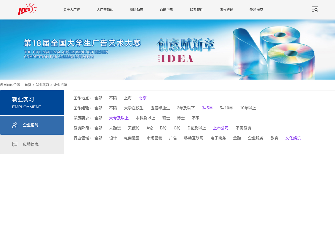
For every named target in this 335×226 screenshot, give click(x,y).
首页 (28, 85)
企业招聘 (60, 85)
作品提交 (256, 10)
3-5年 (207, 108)
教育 (274, 138)
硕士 (166, 118)
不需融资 (243, 128)
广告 (173, 138)
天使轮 (134, 128)
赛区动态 (136, 10)
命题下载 (166, 10)
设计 (113, 138)
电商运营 (132, 138)
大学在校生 (133, 108)
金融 (237, 138)
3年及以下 (186, 108)
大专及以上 (119, 118)
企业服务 (256, 138)
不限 (113, 98)
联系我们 (196, 10)
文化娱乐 (293, 138)
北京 (143, 98)
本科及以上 (145, 118)
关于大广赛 (71, 10)
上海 (128, 98)
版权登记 (226, 10)
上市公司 (221, 128)
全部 (98, 98)
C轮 (177, 128)
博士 (181, 118)
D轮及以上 (197, 128)
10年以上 (248, 108)
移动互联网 (194, 138)
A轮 (150, 128)
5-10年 (226, 108)
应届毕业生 (160, 108)
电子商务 (218, 138)
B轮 (163, 128)
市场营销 (154, 138)
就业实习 (42, 85)
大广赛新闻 (105, 10)
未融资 (115, 128)
